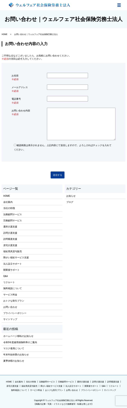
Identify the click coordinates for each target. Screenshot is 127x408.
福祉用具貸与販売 (12, 251)
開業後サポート (11, 270)
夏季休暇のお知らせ (13, 360)
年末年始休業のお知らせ (16, 354)
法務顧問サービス (12, 214)
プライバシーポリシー (14, 313)
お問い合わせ (10, 307)
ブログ (69, 202)
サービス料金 (10, 294)
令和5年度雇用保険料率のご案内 (20, 342)
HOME (4, 34)
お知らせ (71, 196)
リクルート (9, 282)
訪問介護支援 (10, 233)
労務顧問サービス (12, 220)
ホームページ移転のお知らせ (18, 336)
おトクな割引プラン (13, 300)
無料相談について (12, 288)
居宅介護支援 (10, 245)
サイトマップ (10, 319)
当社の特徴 (9, 208)
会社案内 (8, 202)
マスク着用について (13, 348)
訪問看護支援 (10, 239)
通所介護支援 (10, 226)
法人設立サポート (12, 263)
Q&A (5, 276)
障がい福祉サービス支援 (16, 257)
